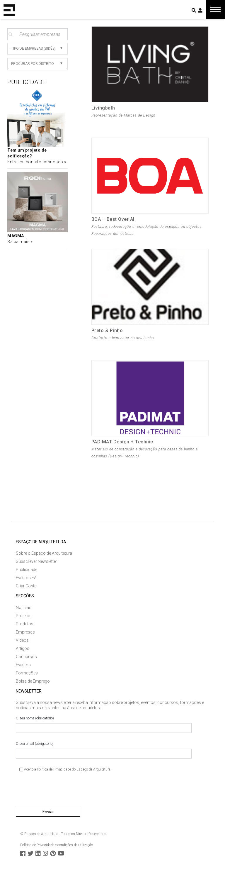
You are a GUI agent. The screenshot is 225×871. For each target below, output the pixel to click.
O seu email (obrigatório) (104, 750)
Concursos (26, 656)
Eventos (23, 664)
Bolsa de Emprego (33, 681)
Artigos (22, 648)
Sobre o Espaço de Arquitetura (44, 553)
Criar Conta (26, 586)
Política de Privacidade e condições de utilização (56, 845)
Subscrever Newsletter (36, 561)
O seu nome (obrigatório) (104, 724)
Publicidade (26, 569)
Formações (27, 673)
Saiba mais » (20, 241)
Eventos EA (26, 577)
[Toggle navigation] (215, 9)
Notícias (23, 607)
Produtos (24, 624)
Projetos (24, 615)
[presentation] (60, 791)
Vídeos (22, 640)
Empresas (25, 632)
